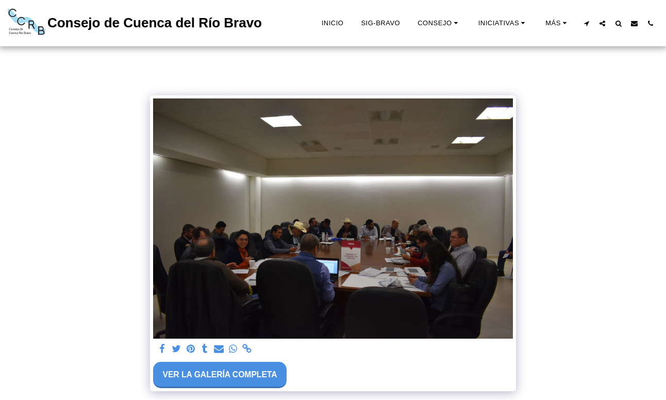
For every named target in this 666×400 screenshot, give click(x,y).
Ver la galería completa (219, 374)
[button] (439, 23)
